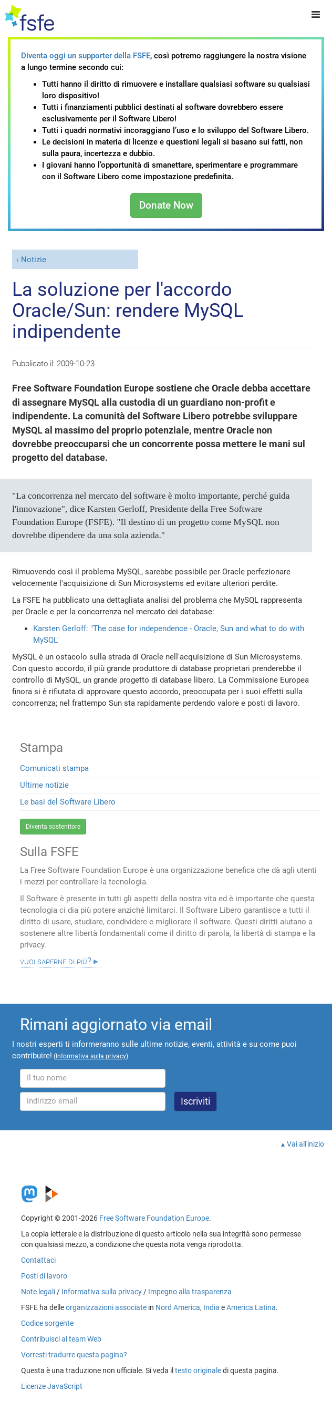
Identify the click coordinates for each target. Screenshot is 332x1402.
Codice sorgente (47, 1323)
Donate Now (166, 205)
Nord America (177, 1307)
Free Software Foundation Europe (154, 1218)
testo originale (198, 1370)
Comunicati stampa (54, 768)
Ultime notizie (44, 785)
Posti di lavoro (44, 1276)
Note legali (38, 1291)
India (211, 1307)
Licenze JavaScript (51, 1386)
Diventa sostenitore (53, 826)
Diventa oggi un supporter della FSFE (85, 55)
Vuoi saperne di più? (55, 961)
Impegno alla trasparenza (190, 1291)
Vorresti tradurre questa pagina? (74, 1355)
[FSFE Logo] (29, 18)
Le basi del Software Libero (68, 802)
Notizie (33, 259)
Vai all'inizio (305, 1144)
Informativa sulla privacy (101, 1291)
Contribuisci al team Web (61, 1339)
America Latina (251, 1307)
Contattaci (38, 1260)
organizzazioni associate (106, 1307)
